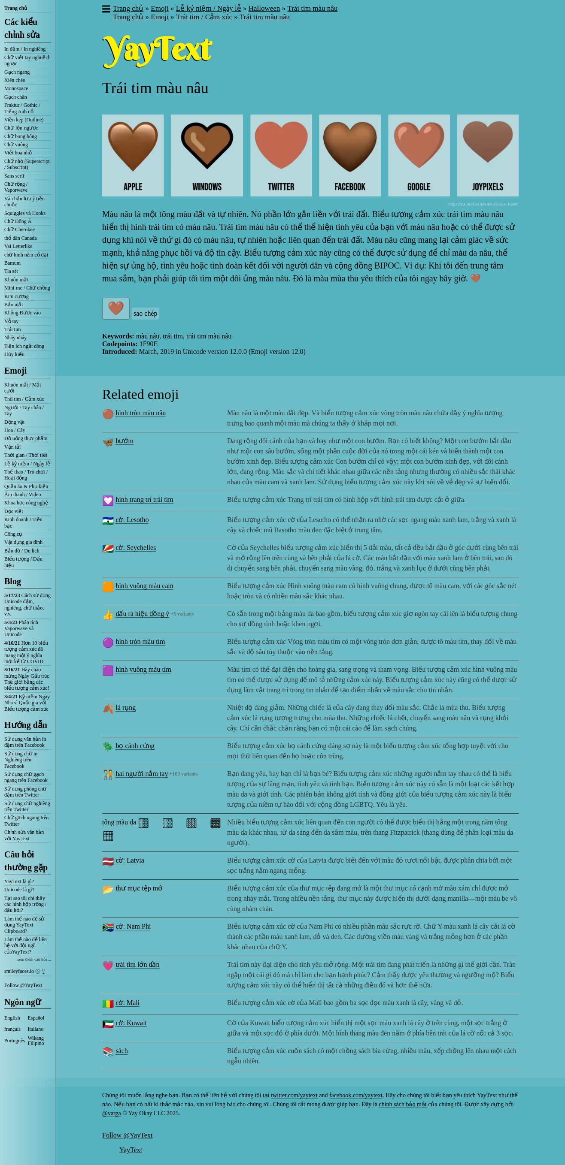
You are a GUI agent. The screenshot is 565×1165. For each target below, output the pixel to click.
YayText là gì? (19, 881)
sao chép (146, 313)
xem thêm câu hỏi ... (34, 959)
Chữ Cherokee (19, 229)
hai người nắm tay (141, 773)
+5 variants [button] (182, 614)
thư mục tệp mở (138, 888)
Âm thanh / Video (22, 495)
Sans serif (14, 176)
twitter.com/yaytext (294, 1095)
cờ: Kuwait (131, 1022)
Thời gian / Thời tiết (25, 455)
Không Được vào (22, 313)
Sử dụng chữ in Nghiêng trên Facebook (20, 760)
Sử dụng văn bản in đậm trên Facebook (25, 742)
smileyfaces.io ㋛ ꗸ (24, 971)
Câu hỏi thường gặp (26, 861)
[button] (105, 9)
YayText (130, 1149)
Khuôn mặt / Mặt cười (22, 388)
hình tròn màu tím (140, 641)
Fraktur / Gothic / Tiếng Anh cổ (22, 108)
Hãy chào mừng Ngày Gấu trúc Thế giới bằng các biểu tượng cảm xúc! (26, 679)
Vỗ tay (11, 321)
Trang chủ (15, 8)
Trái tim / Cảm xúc (24, 399)
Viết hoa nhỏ (18, 153)
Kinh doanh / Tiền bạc (23, 522)
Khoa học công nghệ (26, 503)
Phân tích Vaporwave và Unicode (21, 628)
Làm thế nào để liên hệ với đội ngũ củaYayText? (25, 945)
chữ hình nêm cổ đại (26, 255)
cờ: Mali (127, 1002)
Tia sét (11, 271)
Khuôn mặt (16, 280)
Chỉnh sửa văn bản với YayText (24, 835)
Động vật (14, 422)
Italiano (36, 1029)
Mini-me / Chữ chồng (27, 288)
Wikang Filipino (36, 1040)
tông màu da (119, 822)
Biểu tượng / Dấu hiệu (23, 562)
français (12, 1029)
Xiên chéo (14, 80)
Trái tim (12, 329)
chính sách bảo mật (402, 1104)
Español (36, 1018)
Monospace (16, 88)
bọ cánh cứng (134, 745)
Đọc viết (13, 511)
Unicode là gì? (19, 890)
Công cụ (13, 534)
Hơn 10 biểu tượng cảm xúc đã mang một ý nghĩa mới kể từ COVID (26, 652)
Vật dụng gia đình (23, 542)
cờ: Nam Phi (133, 926)
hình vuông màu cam (144, 585)
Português (14, 1041)
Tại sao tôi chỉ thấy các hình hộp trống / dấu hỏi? (25, 904)
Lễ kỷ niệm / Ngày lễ (27, 464)
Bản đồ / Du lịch (21, 551)
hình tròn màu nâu (140, 413)
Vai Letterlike (18, 246)
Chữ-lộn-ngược (21, 128)
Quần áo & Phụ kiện (26, 486)
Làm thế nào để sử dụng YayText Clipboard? (24, 925)
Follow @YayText (23, 985)
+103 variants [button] (184, 774)
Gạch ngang (17, 72)
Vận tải (12, 447)
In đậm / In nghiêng (25, 49)
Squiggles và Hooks (25, 213)
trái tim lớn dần (137, 964)
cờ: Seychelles (135, 547)
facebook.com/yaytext (356, 1095)
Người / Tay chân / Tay (24, 410)
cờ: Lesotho (132, 519)
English (12, 1018)
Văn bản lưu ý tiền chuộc (24, 202)
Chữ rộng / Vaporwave (15, 187)
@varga (111, 1113)
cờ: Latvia (129, 860)
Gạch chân (15, 97)
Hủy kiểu (14, 354)
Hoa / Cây (14, 430)
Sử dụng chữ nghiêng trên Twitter (27, 806)
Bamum (12, 263)
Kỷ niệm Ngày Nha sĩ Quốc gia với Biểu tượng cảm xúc (27, 703)
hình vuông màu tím (143, 669)
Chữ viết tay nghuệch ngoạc (27, 60)
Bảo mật (13, 305)
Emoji (15, 370)
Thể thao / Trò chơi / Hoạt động (26, 475)
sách (121, 1050)
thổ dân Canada (20, 238)
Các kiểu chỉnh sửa (22, 28)
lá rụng (125, 707)
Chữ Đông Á (17, 221)
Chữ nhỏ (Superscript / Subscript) (27, 164)
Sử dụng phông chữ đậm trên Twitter (25, 792)
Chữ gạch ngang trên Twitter (26, 821)
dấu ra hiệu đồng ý (142, 613)
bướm (124, 440)
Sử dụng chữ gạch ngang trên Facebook (26, 777)
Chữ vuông (16, 145)
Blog (12, 581)
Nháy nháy (15, 338)
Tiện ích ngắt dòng (24, 346)
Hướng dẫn (25, 725)
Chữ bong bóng (20, 136)
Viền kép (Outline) (24, 120)
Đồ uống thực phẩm (26, 438)
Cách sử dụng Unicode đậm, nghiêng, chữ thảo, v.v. (27, 604)
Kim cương (16, 296)
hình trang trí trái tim (144, 499)
